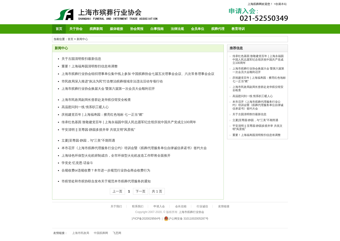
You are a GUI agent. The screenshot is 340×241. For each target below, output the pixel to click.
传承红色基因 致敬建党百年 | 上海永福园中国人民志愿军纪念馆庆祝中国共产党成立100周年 (129, 122)
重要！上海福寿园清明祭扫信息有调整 (90, 66)
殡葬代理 (217, 29)
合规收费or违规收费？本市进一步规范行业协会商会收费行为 (106, 170)
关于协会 (76, 29)
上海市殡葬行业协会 (191, 212)
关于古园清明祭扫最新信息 (81, 59)
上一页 (117, 191)
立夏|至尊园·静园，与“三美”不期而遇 (88, 140)
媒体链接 (116, 29)
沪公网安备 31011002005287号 (186, 218)
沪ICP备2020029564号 (146, 218)
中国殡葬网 (101, 233)
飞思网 (117, 233)
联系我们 (137, 206)
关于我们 (116, 206)
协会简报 (136, 29)
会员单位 (197, 29)
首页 (59, 29)
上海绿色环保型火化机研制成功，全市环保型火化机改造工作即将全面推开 (116, 155)
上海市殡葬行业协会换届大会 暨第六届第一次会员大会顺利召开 (108, 88)
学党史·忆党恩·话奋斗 (77, 163)
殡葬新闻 (96, 29)
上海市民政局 (80, 233)
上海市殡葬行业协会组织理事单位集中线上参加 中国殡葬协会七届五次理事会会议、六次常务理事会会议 (138, 74)
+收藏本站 (280, 4)
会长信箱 (181, 206)
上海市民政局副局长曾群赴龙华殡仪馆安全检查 (96, 100)
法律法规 (177, 29)
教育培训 (238, 29)
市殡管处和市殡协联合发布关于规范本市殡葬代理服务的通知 (106, 181)
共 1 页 (157, 191)
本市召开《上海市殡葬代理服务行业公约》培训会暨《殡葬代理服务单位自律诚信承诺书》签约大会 (134, 148)
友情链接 (223, 206)
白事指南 (157, 29)
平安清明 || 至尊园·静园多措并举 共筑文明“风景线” (98, 129)
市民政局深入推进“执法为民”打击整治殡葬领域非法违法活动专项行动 (112, 81)
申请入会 (159, 206)
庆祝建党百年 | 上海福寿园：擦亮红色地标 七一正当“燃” (102, 114)
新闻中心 (82, 39)
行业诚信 (202, 206)
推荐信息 (236, 48)
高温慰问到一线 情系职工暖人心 (85, 107)
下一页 (140, 191)
